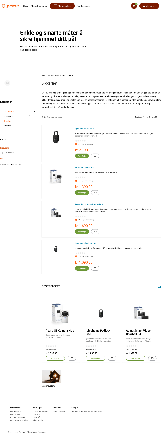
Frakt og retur (15, 414)
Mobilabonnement (39, 6)
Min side (150, 6)
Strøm (26, 6)
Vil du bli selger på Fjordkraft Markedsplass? (86, 411)
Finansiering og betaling (19, 420)
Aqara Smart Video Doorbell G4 (89, 204)
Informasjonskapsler (40, 411)
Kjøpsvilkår (37, 417)
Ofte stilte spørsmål (17, 417)
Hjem (43, 75)
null (159, 287)
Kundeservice (83, 6)
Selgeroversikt (38, 420)
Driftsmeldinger (16, 411)
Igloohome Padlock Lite (85, 243)
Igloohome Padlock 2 (84, 129)
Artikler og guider (58, 411)
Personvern (37, 414)
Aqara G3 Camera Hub (84, 168)
